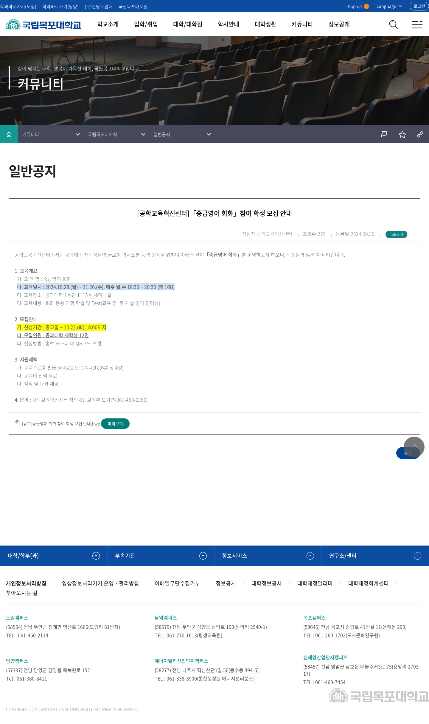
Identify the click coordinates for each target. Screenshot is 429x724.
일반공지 (161, 134)
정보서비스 (234, 556)
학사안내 (228, 24)
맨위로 (414, 447)
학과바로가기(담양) (60, 6)
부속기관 (125, 556)
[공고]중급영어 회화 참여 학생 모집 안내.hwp (61, 423)
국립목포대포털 (133, 6)
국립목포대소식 (102, 134)
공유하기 (420, 134)
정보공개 (339, 24)
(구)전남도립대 (99, 6)
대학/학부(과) (23, 556)
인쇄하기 (384, 134)
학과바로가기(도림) (18, 6)
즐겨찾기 (402, 134)
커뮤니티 (302, 24)
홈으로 (9, 134)
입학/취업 (146, 24)
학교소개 (108, 24)
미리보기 (115, 423)
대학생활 (265, 24)
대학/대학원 (187, 24)
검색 (393, 24)
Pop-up (358, 6)
